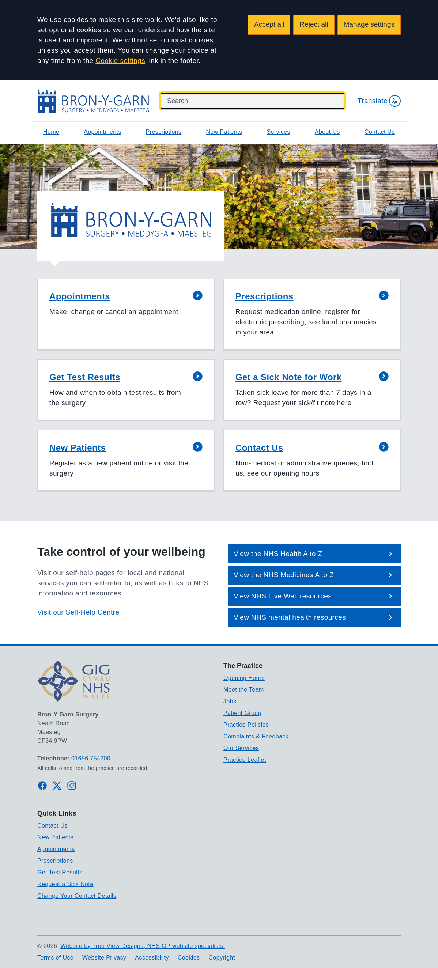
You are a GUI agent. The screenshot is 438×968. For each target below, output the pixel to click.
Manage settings (369, 24)
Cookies (189, 957)
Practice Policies (246, 725)
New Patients (224, 132)
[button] (126, 315)
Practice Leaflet (244, 760)
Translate (379, 101)
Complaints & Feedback (255, 736)
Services (278, 132)
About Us (327, 132)
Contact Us (380, 132)
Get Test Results (60, 872)
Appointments (102, 132)
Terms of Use (55, 957)
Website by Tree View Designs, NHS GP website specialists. (142, 946)
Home (51, 132)
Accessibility (152, 957)
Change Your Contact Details (76, 896)
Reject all (313, 24)
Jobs (229, 701)
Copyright (221, 957)
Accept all (269, 24)
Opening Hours (244, 678)
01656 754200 (90, 758)
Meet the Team (243, 690)
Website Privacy (104, 957)
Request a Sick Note (65, 884)
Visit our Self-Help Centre (78, 612)
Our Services (241, 748)
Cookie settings (120, 60)
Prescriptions (164, 132)
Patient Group (242, 713)
